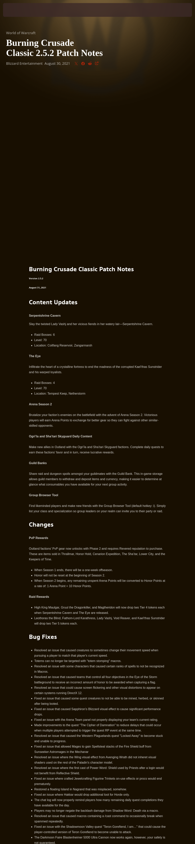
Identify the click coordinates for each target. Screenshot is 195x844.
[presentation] (14, 10)
